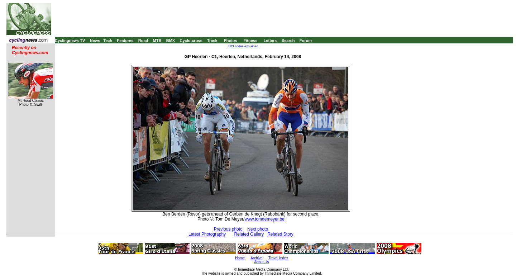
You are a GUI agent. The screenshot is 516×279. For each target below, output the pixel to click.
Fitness (250, 40)
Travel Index (278, 258)
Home (240, 258)
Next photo (257, 229)
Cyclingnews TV (70, 40)
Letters (270, 40)
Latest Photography (207, 234)
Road (143, 40)
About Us (261, 262)
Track (212, 40)
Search (288, 40)
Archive (256, 258)
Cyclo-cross (191, 40)
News (95, 40)
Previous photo (228, 229)
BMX (170, 40)
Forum (306, 40)
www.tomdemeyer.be (264, 219)
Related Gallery (249, 234)
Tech (107, 40)
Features (125, 40)
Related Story (280, 234)
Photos (230, 40)
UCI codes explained (243, 46)
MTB (157, 40)
